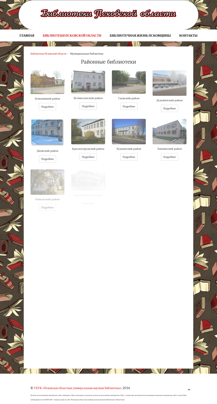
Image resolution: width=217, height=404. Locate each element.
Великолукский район (88, 98)
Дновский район (47, 150)
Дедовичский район (169, 100)
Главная (26, 35)
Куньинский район (128, 148)
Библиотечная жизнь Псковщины (140, 35)
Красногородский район (88, 148)
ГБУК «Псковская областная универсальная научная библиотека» (77, 388)
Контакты (188, 35)
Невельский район (47, 199)
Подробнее (47, 106)
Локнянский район (169, 148)
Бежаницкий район (47, 98)
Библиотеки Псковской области (72, 35)
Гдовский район (128, 98)
